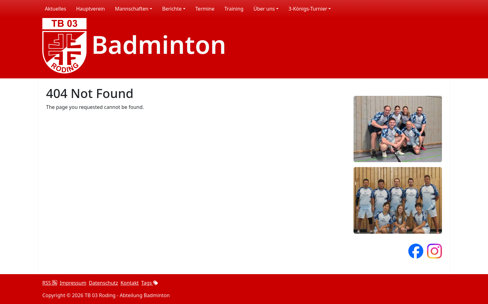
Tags (149, 282)
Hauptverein (90, 8)
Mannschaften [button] (131, 8)
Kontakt (129, 282)
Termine (204, 8)
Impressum (73, 282)
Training (233, 8)
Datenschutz (103, 282)
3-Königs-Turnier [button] (308, 8)
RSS (49, 282)
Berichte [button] (172, 8)
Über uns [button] (264, 8)
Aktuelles (55, 8)
